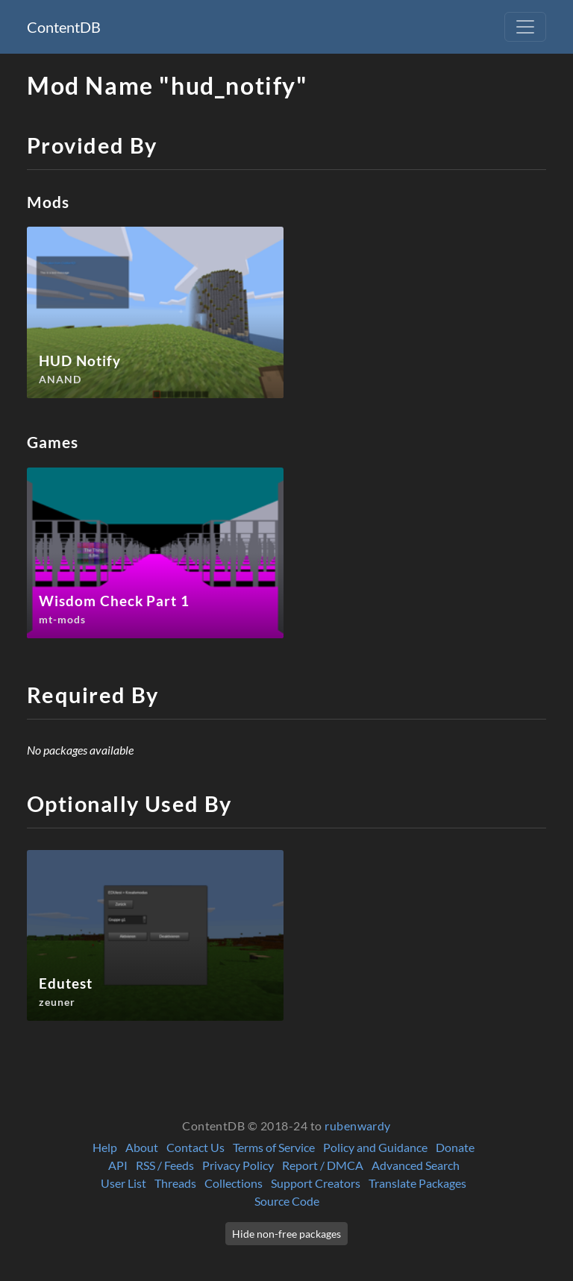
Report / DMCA (322, 1165)
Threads (175, 1183)
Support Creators (315, 1183)
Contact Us (195, 1147)
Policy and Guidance (375, 1147)
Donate (455, 1147)
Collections (233, 1183)
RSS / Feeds (165, 1165)
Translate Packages (417, 1183)
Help (105, 1147)
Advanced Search (416, 1165)
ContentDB (64, 27)
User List (123, 1183)
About (141, 1147)
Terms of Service (274, 1147)
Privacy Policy (238, 1165)
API (118, 1165)
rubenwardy (358, 1125)
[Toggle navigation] (525, 27)
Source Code (286, 1201)
